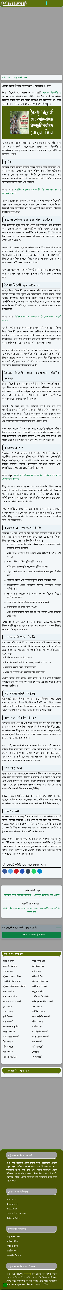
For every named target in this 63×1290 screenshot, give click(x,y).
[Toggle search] (54, 3)
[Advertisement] (31, 41)
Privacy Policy (14, 1218)
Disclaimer (12, 1208)
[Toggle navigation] (59, 3)
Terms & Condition (16, 1213)
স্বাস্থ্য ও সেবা (12, 1246)
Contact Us (12, 1204)
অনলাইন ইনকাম (14, 1255)
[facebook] (43, 3)
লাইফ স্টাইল (12, 1241)
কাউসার (27, 1274)
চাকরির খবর (12, 1251)
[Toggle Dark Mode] (49, 3)
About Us (11, 1199)
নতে (17, 479)
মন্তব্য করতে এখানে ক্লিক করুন (32, 934)
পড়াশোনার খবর (13, 1236)
